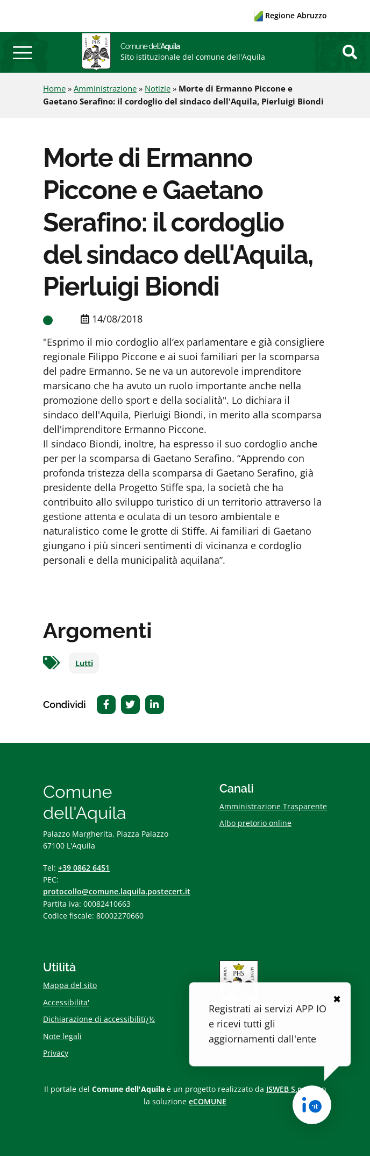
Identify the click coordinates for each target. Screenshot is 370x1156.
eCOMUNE (207, 1101)
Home (54, 88)
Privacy (55, 1053)
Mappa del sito (70, 985)
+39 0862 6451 (84, 868)
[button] (22, 52)
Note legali (62, 1036)
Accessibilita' (66, 1002)
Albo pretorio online (255, 823)
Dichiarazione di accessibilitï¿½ (99, 1019)
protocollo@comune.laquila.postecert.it (116, 891)
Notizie (157, 88)
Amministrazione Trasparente (273, 806)
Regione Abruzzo (290, 15)
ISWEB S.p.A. (288, 1089)
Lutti (84, 663)
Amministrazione (105, 88)
